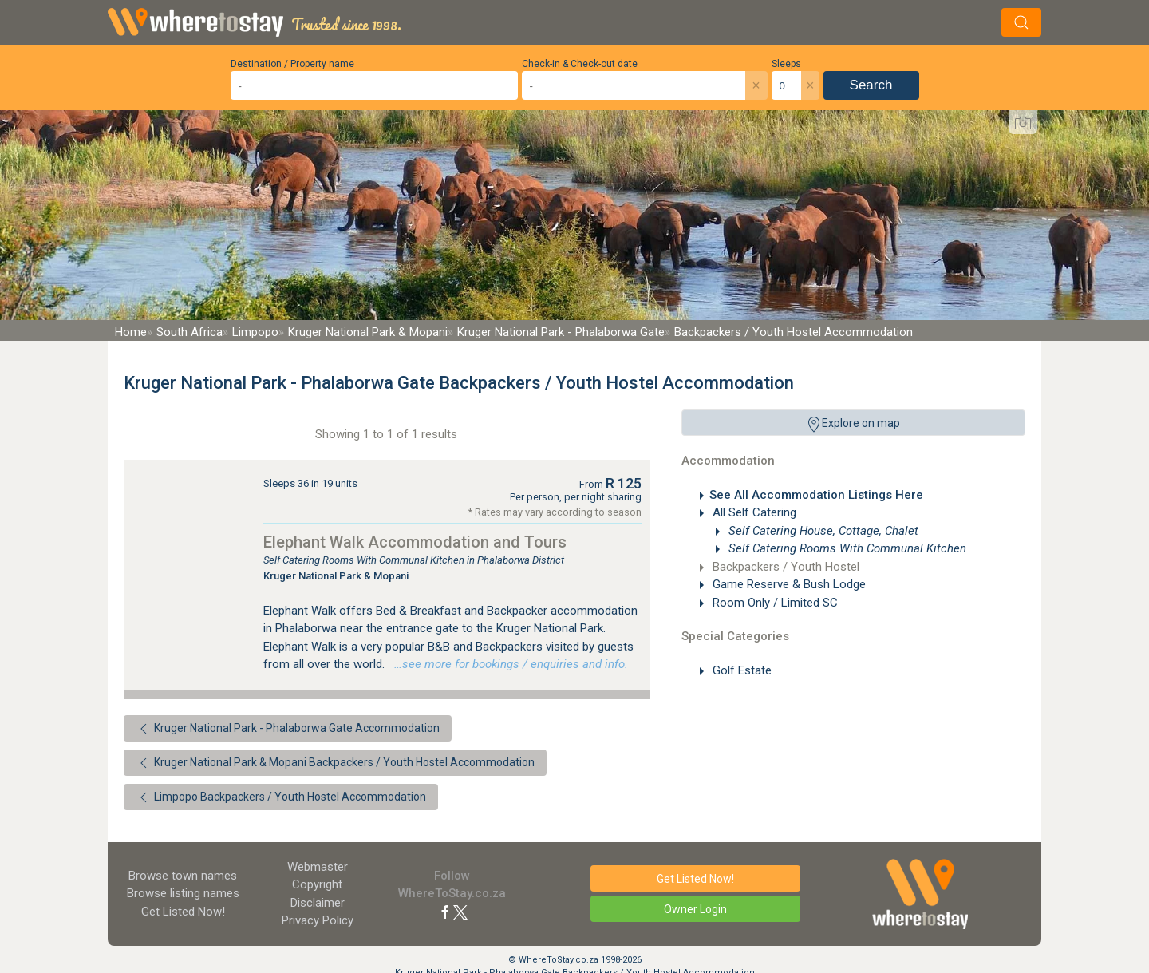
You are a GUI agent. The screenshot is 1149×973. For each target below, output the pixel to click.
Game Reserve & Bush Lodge (787, 584)
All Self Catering (752, 512)
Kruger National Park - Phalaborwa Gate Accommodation (288, 729)
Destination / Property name (292, 63)
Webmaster (317, 867)
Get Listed (183, 911)
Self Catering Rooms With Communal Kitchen (845, 548)
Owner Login (695, 909)
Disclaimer (317, 903)
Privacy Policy (317, 920)
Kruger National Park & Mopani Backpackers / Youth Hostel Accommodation (335, 763)
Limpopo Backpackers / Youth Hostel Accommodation (281, 797)
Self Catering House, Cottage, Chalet (821, 531)
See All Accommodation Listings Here (816, 495)
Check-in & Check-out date (580, 63)
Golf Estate (740, 670)
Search (871, 85)
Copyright (317, 884)
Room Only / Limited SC (773, 602)
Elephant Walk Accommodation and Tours (415, 542)
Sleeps (786, 63)
